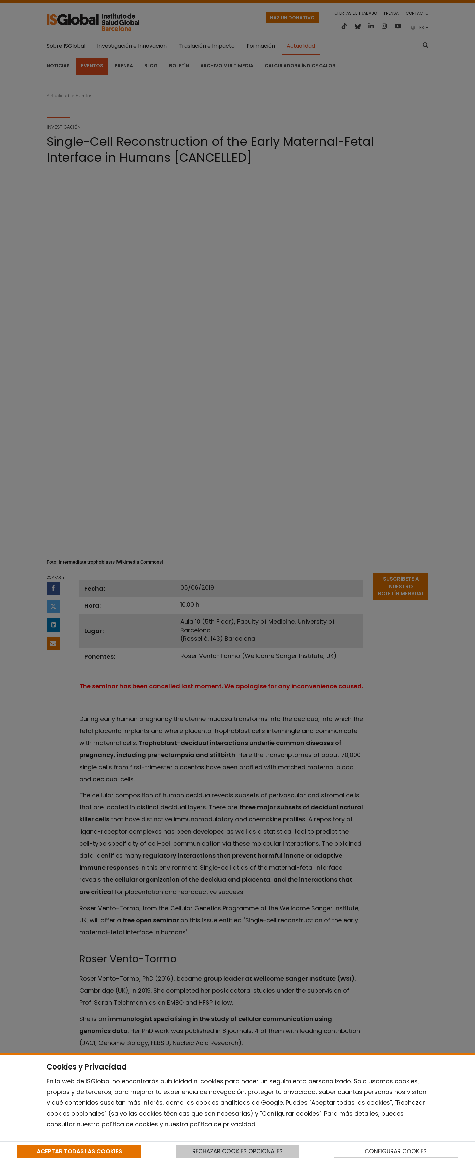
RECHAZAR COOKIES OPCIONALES (237, 1151)
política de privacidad (222, 1124)
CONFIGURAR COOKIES (396, 1151)
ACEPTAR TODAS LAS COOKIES (79, 1151)
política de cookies (129, 1124)
